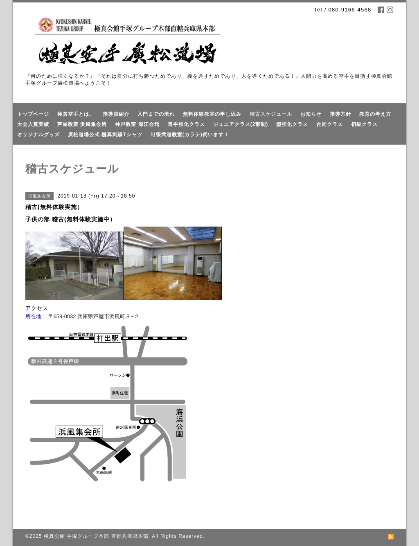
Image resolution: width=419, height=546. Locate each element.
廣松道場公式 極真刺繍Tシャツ (105, 134)
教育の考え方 (375, 114)
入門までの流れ (156, 114)
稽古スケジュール (271, 114)
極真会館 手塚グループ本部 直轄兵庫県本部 (96, 536)
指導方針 (340, 114)
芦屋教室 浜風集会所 (82, 124)
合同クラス (329, 124)
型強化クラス (292, 124)
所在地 (33, 316)
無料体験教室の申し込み (212, 114)
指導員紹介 (116, 114)
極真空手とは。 (76, 114)
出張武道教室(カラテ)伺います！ (190, 134)
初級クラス (364, 124)
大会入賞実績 (33, 124)
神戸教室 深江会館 (137, 124)
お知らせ (311, 114)
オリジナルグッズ (38, 134)
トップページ (33, 114)
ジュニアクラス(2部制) (240, 124)
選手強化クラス (186, 124)
